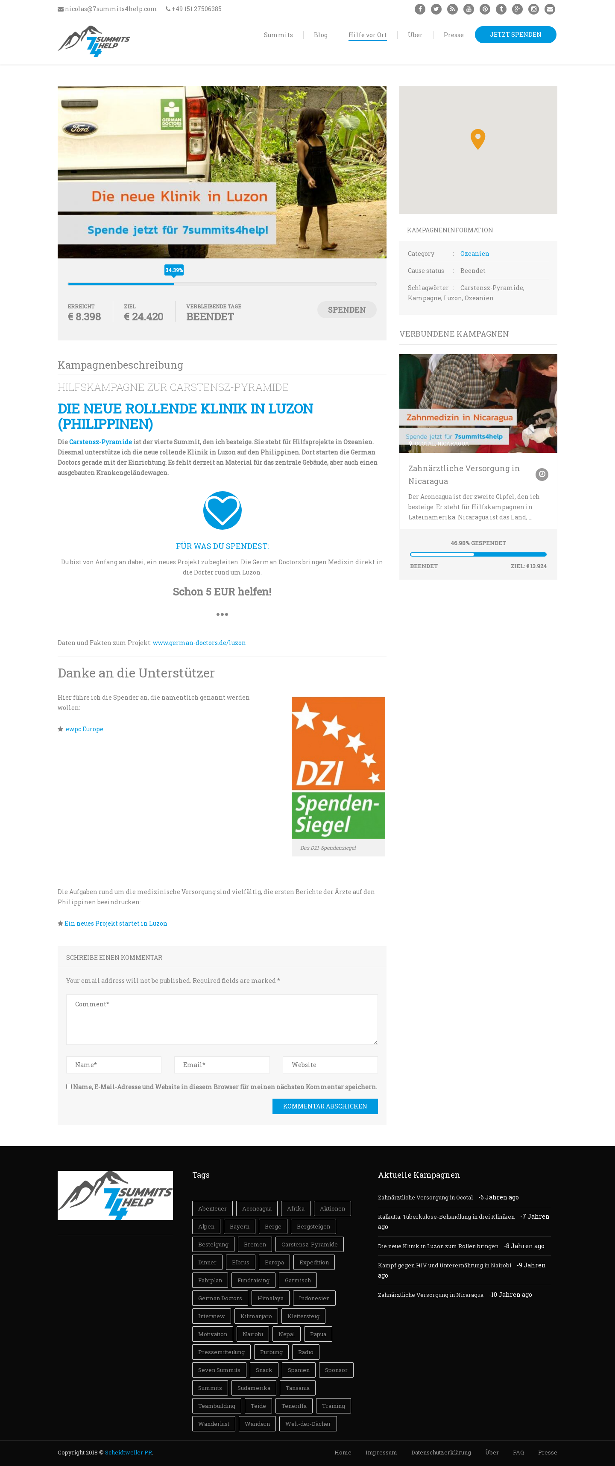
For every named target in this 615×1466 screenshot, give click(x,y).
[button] (478, 139)
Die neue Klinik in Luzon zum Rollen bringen (438, 1246)
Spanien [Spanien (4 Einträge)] (299, 1370)
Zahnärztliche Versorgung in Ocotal (425, 1197)
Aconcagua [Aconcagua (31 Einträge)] (257, 1208)
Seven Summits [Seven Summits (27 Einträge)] (219, 1370)
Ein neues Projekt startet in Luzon (115, 923)
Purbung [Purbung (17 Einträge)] (271, 1352)
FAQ (518, 1452)
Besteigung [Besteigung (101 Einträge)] (213, 1244)
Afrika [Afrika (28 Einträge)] (296, 1208)
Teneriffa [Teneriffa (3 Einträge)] (294, 1406)
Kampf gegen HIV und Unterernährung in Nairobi (444, 1265)
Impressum (381, 1452)
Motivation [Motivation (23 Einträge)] (212, 1334)
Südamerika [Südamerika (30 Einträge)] (253, 1388)
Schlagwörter (428, 288)
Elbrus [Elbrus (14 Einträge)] (240, 1262)
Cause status (426, 271)
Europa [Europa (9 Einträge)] (274, 1262)
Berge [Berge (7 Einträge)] (273, 1226)
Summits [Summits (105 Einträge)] (210, 1388)
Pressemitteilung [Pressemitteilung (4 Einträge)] (221, 1352)
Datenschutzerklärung (441, 1452)
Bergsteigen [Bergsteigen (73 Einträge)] (313, 1226)
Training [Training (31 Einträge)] (333, 1406)
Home (342, 1452)
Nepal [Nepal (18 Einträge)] (286, 1334)
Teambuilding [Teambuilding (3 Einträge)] (216, 1406)
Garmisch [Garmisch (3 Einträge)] (298, 1280)
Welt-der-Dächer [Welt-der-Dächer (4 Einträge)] (308, 1424)
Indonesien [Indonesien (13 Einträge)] (314, 1298)
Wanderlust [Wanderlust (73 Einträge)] (213, 1424)
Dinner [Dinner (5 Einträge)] (207, 1262)
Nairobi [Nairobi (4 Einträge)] (253, 1334)
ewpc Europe (84, 729)
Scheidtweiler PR (128, 1452)
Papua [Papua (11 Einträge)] (318, 1334)
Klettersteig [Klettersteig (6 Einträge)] (303, 1316)
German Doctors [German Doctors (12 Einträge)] (220, 1298)
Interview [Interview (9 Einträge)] (211, 1316)
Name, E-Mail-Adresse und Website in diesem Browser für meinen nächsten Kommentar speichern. (225, 1087)
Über (492, 1452)
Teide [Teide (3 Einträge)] (258, 1406)
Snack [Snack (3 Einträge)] (264, 1370)
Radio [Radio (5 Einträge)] (305, 1352)
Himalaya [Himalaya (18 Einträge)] (271, 1298)
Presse (547, 1452)
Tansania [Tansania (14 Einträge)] (298, 1388)
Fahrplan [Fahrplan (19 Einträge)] (210, 1280)
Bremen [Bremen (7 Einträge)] (255, 1244)
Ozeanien (474, 253)
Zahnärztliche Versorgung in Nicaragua (464, 474)
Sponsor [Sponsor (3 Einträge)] (336, 1370)
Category (421, 253)
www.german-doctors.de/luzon (199, 643)
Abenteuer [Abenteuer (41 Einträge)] (212, 1208)
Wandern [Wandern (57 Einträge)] (257, 1424)
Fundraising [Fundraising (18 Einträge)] (253, 1280)
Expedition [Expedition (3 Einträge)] (314, 1262)
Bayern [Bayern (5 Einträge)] (239, 1226)
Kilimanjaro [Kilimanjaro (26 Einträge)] (256, 1316)
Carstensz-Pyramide (100, 442)
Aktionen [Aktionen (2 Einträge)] (332, 1208)
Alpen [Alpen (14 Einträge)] (206, 1226)
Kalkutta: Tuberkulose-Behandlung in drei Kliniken (446, 1216)
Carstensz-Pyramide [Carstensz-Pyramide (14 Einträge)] (309, 1244)
